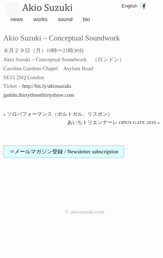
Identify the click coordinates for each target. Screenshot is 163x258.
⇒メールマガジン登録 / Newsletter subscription (63, 151)
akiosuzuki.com (87, 212)
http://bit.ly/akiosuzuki (46, 86)
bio (86, 19)
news (16, 19)
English (129, 6)
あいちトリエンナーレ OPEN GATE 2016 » (113, 122)
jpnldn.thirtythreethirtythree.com (38, 95)
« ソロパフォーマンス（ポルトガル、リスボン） (58, 114)
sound (65, 19)
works (40, 19)
